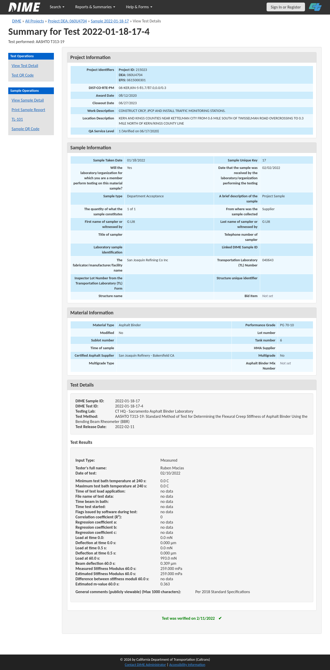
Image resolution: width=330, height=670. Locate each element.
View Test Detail (25, 65)
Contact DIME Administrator (145, 665)
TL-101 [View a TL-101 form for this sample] (17, 119)
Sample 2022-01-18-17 (110, 21)
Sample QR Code (25, 128)
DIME (16, 21)
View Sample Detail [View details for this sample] (28, 100)
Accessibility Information (187, 665)
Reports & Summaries (95, 6)
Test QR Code (23, 75)
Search (57, 6)
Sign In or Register (286, 7)
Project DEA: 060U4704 (67, 21)
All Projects (34, 21)
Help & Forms (139, 6)
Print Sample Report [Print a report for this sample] (28, 109)
